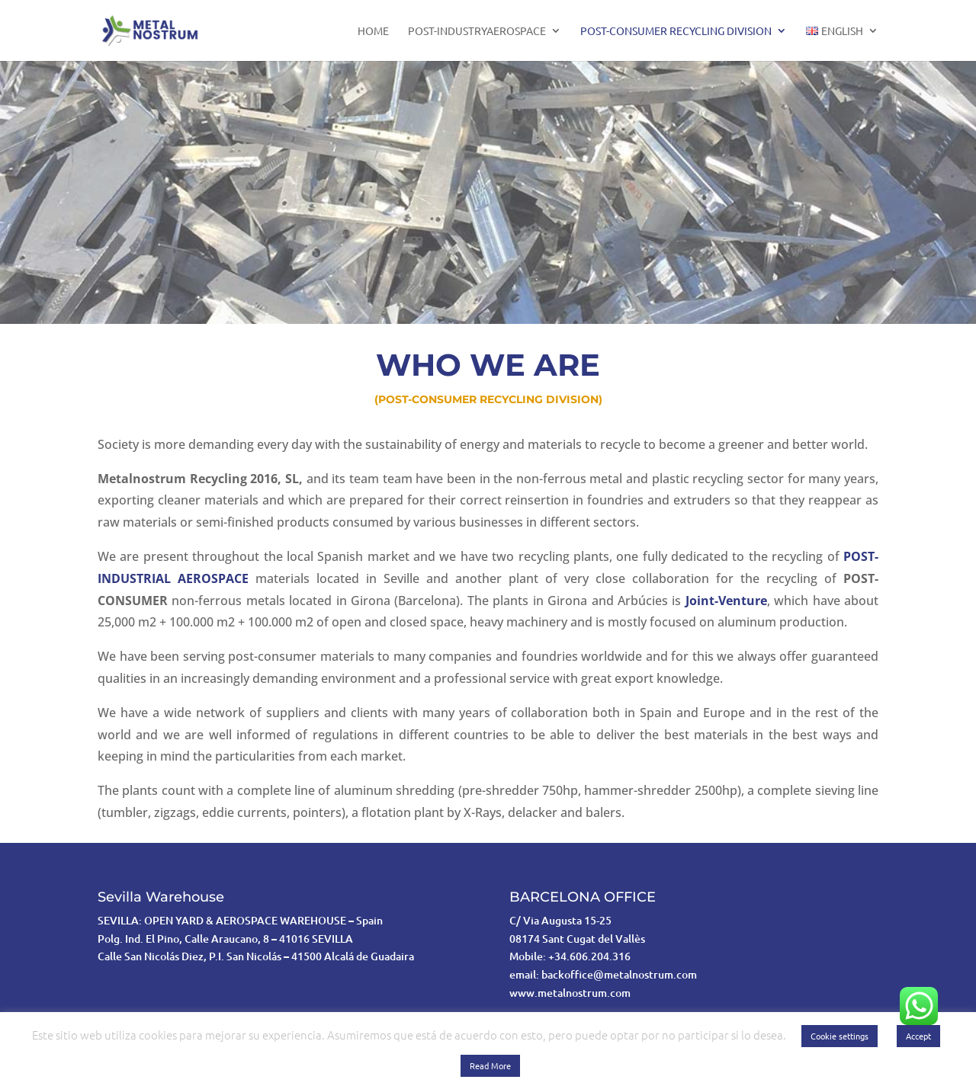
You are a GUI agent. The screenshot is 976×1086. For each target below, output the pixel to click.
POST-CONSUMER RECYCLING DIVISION (676, 31)
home (373, 31)
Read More (490, 1065)
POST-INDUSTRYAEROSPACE (477, 31)
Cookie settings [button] (839, 1036)
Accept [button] (918, 1036)
